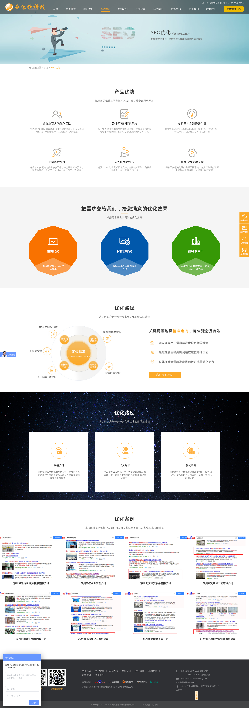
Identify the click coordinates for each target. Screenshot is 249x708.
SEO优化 (113, 671)
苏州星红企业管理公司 (93, 583)
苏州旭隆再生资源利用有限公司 (31, 583)
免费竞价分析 (234, 9)
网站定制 (123, 9)
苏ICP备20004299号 (124, 687)
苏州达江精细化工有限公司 (93, 639)
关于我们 (194, 9)
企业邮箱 (140, 9)
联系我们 (211, 9)
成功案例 (158, 9)
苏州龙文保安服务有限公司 (155, 583)
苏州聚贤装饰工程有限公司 (218, 583)
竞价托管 (71, 9)
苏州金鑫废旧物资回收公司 (31, 639)
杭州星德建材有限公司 (155, 639)
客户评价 (88, 9)
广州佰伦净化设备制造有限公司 (218, 639)
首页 (55, 9)
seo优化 (105, 9)
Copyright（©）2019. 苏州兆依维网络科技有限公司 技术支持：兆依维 (124, 705)
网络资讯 (176, 9)
